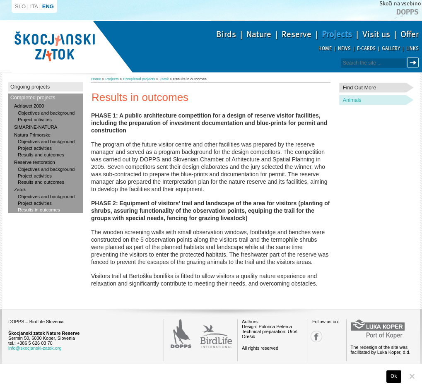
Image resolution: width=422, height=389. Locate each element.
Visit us (376, 34)
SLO (20, 6)
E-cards (366, 49)
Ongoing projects (30, 87)
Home (325, 49)
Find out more (359, 88)
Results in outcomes (39, 209)
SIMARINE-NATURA (35, 127)
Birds (226, 34)
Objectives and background (46, 112)
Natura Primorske (32, 134)
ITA (34, 6)
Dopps (407, 12)
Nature (258, 34)
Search (414, 63)
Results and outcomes (41, 154)
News (344, 49)
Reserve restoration (34, 162)
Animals (352, 100)
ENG (48, 6)
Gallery (391, 49)
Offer (409, 34)
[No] (412, 376)
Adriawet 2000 (29, 105)
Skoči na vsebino (400, 3)
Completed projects (32, 98)
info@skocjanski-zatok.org (35, 348)
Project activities (35, 119)
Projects (337, 34)
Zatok (20, 189)
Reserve (296, 34)
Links (412, 49)
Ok (394, 376)
